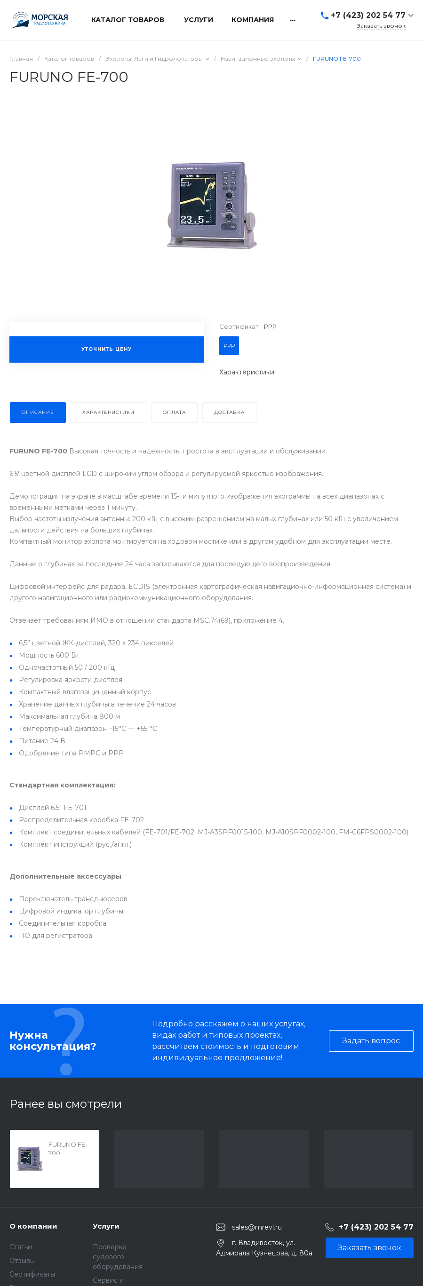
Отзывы (22, 1260)
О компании (33, 1226)
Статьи (20, 1247)
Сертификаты (32, 1274)
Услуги (106, 1226)
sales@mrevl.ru (257, 1227)
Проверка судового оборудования (118, 1257)
